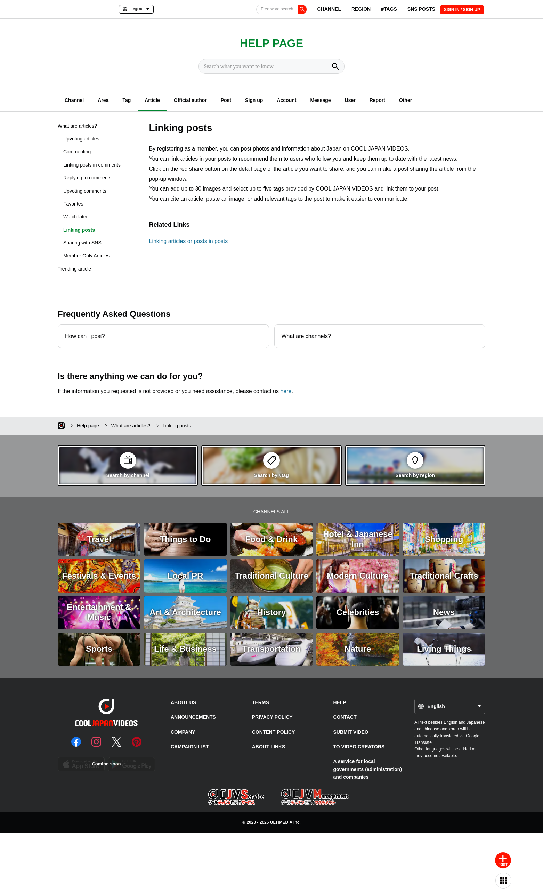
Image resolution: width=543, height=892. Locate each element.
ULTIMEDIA (281, 822)
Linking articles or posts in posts (188, 241)
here (285, 391)
